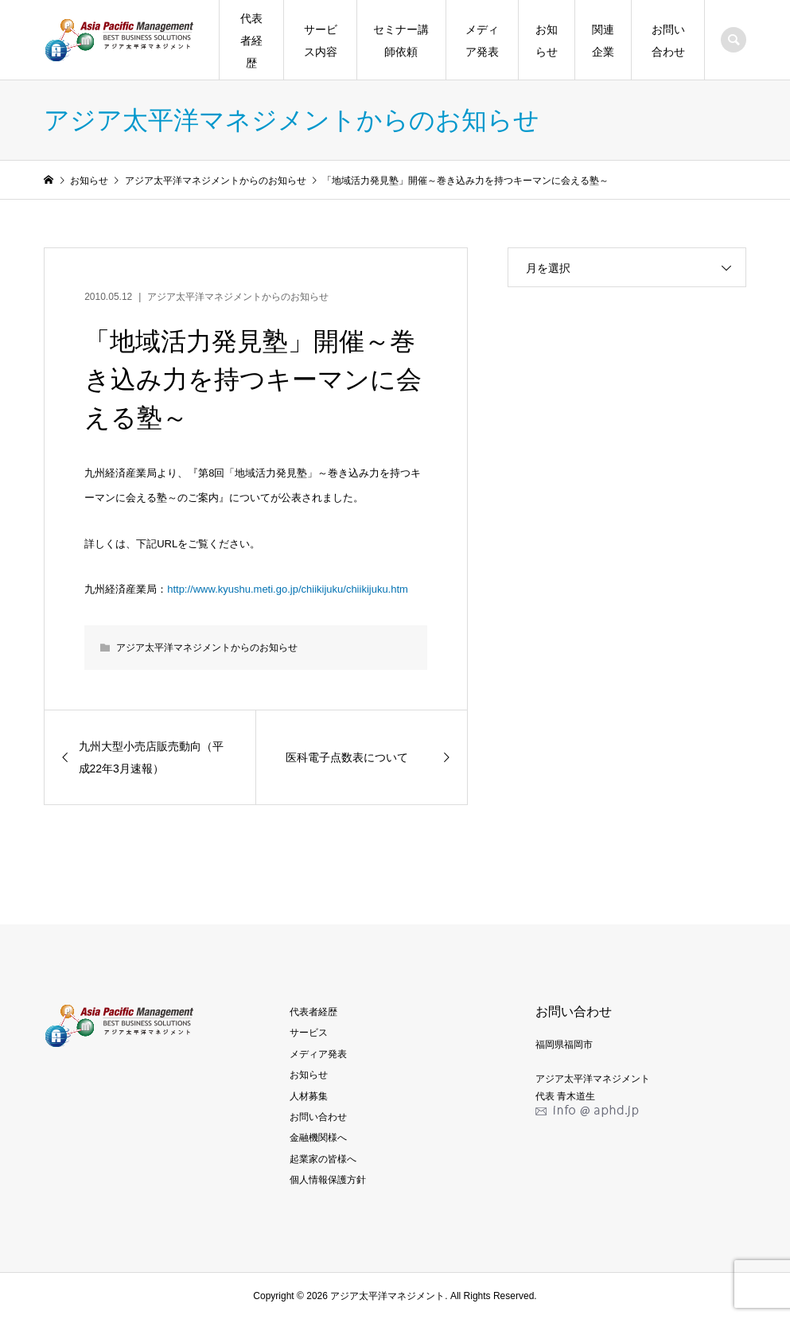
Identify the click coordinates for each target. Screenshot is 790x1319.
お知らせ (546, 40)
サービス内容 (320, 40)
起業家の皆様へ (323, 1159)
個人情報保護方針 (328, 1179)
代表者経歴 (251, 40)
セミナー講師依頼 (401, 40)
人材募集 (309, 1096)
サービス (309, 1032)
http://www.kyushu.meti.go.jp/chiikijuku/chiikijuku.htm (287, 589)
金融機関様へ (318, 1137)
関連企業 (603, 40)
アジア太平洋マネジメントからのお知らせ (238, 296)
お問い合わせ (668, 40)
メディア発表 (482, 40)
